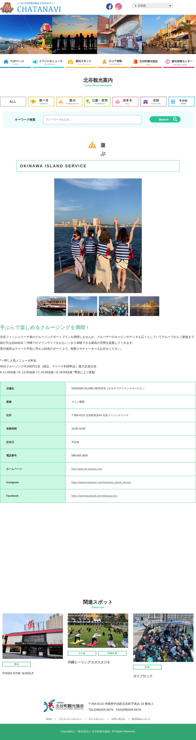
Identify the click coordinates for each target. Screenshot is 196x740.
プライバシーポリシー (70, 718)
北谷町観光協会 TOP (16, 62)
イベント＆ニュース (49, 62)
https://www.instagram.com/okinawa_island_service (101, 482)
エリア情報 (114, 62)
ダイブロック (143, 676)
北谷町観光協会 (147, 62)
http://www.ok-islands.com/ (86, 469)
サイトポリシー (97, 718)
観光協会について (141, 718)
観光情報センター (179, 62)
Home (49, 718)
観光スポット (81, 62)
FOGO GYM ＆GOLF (18, 673)
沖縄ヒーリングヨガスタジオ (89, 662)
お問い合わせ (118, 718)
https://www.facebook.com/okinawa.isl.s (94, 495)
